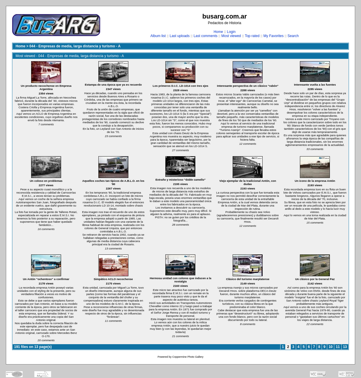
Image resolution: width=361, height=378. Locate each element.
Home (218, 32)
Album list (158, 36)
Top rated (252, 36)
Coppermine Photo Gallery (187, 356)
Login (231, 32)
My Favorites (273, 36)
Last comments (205, 36)
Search (293, 36)
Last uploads (179, 36)
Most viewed (231, 36)
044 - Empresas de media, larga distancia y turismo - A (74, 46)
